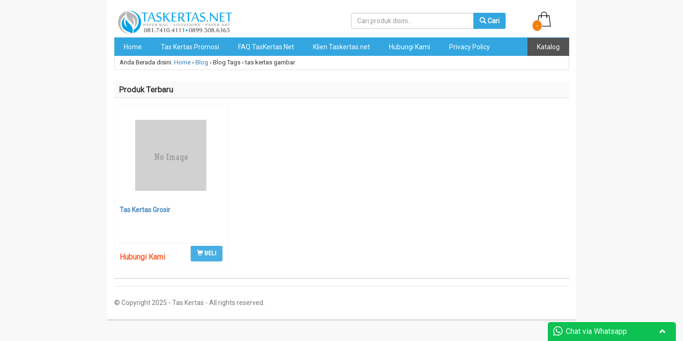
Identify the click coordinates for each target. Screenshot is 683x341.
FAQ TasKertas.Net (266, 47)
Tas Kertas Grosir (145, 210)
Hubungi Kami (409, 47)
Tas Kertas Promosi (190, 47)
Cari (489, 21)
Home (133, 47)
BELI (206, 253)
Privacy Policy (469, 47)
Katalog (548, 47)
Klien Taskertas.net (341, 47)
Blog (201, 62)
